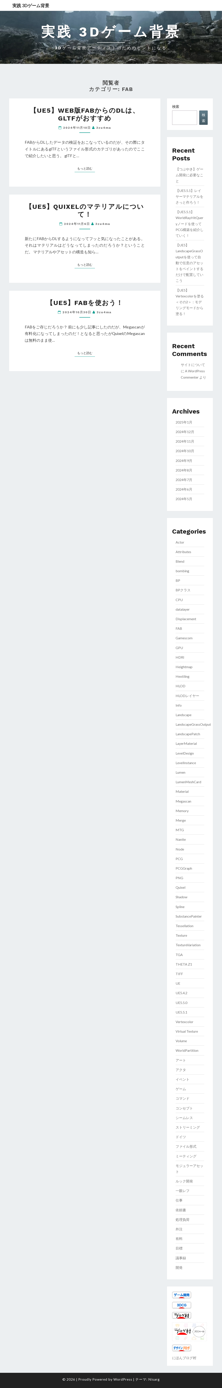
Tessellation (184, 926)
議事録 (181, 1258)
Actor (180, 542)
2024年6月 (184, 489)
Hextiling (182, 676)
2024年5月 (184, 499)
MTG (180, 830)
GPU (179, 648)
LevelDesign (185, 753)
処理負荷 (182, 1219)
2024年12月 (185, 432)
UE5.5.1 (181, 1012)
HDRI (180, 657)
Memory (182, 811)
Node (180, 849)
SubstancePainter (189, 916)
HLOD (180, 686)
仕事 (179, 1200)
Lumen (180, 772)
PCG (179, 859)
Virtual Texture (187, 1031)
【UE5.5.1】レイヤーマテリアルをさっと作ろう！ (189, 196)
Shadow (181, 897)
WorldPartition (187, 1050)
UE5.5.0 (181, 1003)
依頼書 (181, 1210)
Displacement (186, 619)
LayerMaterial (186, 743)
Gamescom (184, 638)
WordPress (122, 1379)
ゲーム (181, 1089)
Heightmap (184, 667)
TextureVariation (188, 945)
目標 (179, 1248)
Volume (181, 1041)
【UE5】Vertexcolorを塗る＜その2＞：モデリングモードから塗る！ (190, 302)
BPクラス (183, 590)
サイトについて (193, 365)
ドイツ (181, 1137)
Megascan (183, 801)
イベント (182, 1079)
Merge (181, 820)
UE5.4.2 (181, 993)
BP (178, 580)
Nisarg (154, 1379)
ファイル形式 (186, 1146)
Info (179, 705)
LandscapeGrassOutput (193, 724)
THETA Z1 (184, 964)
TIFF (179, 974)
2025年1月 (184, 422)
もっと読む (86, 168)
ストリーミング (188, 1127)
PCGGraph (184, 868)
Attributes (183, 552)
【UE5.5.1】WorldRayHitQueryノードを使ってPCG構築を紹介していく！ (190, 223)
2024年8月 (184, 470)
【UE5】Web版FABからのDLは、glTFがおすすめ (84, 114)
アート (181, 1060)
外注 (179, 1229)
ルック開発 (184, 1181)
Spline (180, 907)
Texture (181, 935)
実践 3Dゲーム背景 (30, 5)
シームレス (184, 1118)
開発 (179, 1267)
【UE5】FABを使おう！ (84, 303)
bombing (182, 571)
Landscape (183, 715)
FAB (179, 628)
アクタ (181, 1070)
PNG (179, 878)
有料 (179, 1238)
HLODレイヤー (187, 696)
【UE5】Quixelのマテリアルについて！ (84, 210)
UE (178, 983)
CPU (179, 600)
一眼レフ (182, 1191)
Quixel (180, 887)
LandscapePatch (188, 734)
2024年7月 (184, 480)
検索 (175, 106)
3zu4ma (103, 127)
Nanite (181, 839)
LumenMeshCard (188, 782)
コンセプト (184, 1108)
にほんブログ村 (184, 1358)
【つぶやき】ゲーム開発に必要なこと (189, 175)
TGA (179, 955)
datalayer (183, 609)
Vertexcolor (184, 1022)
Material (182, 791)
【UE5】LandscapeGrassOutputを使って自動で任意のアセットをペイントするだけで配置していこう (189, 262)
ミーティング (186, 1156)
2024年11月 (185, 441)
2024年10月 (185, 451)
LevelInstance (186, 763)
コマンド (182, 1098)
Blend (180, 561)
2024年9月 (184, 460)
